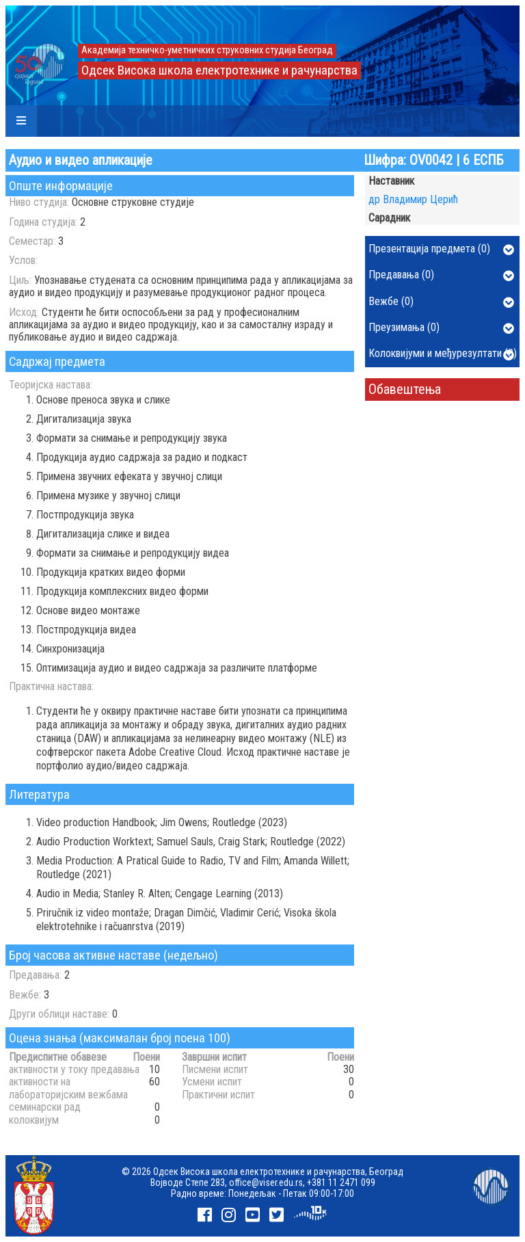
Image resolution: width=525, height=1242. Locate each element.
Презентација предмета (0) (441, 249)
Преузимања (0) (441, 328)
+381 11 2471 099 (341, 1182)
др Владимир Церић (413, 199)
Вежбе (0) (441, 302)
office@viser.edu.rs (266, 1182)
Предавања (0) (441, 275)
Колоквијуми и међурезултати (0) (442, 354)
